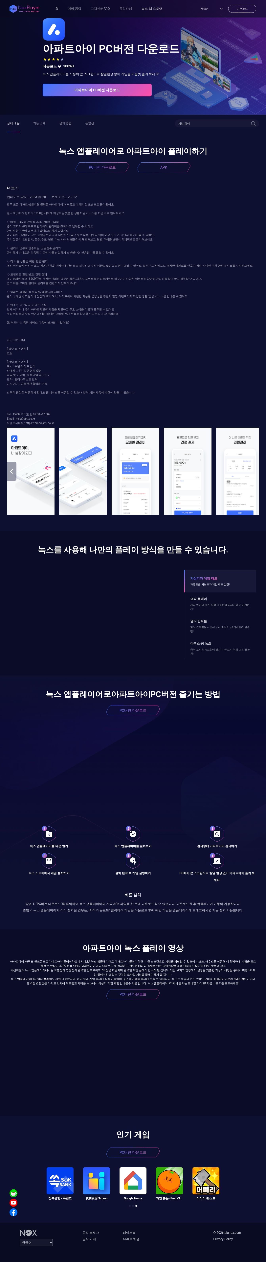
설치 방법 (65, 123)
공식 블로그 (90, 1233)
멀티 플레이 (198, 599)
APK (163, 167)
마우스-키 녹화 (200, 644)
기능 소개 (39, 123)
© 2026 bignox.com (227, 1233)
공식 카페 (89, 1239)
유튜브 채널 (131, 1239)
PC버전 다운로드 (102, 167)
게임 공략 (74, 8)
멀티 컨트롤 (198, 621)
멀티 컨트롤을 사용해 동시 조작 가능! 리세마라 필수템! (220, 629)
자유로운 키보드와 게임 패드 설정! (210, 584)
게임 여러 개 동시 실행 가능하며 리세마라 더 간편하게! (220, 606)
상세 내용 (13, 123)
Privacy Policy (223, 1239)
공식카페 (125, 8)
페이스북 (129, 1233)
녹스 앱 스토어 (152, 8)
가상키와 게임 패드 (203, 578)
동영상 (89, 123)
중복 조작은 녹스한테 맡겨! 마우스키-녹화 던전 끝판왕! (220, 651)
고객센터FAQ (100, 8)
